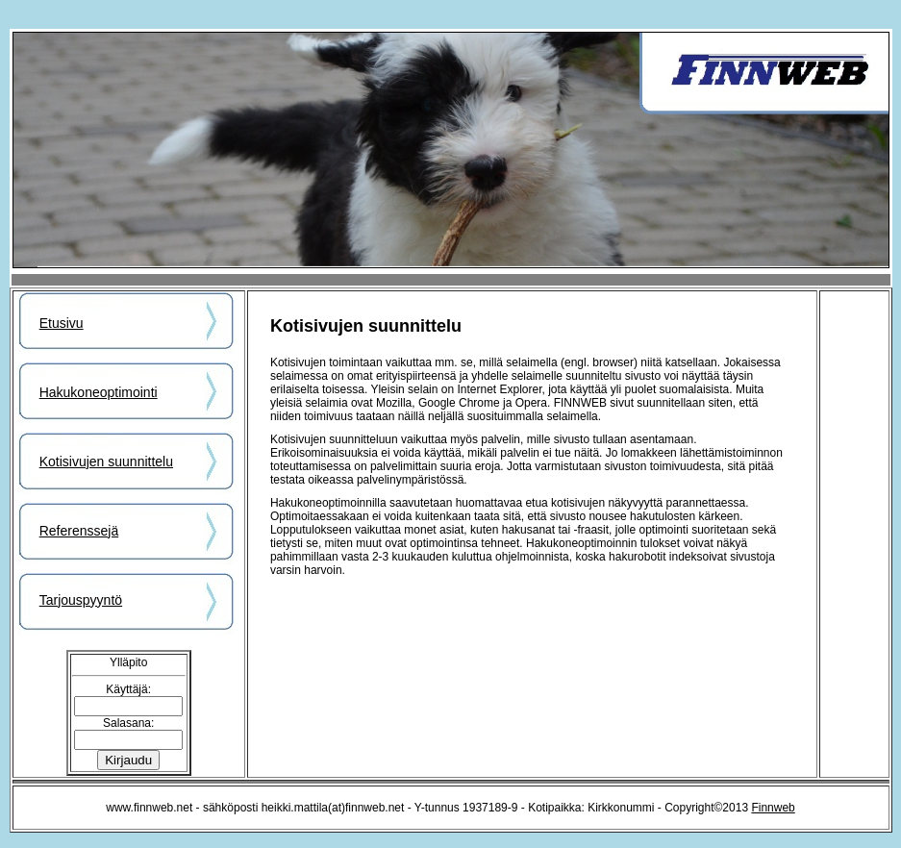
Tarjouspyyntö (80, 600)
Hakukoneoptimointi (98, 392)
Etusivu (61, 323)
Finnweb (772, 807)
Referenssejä (79, 530)
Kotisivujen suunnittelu (106, 461)
